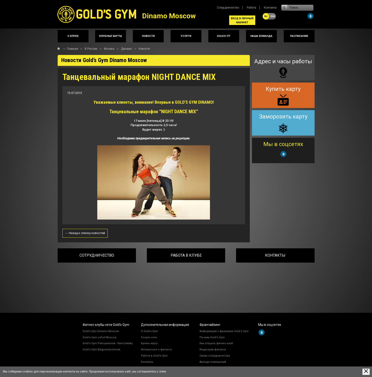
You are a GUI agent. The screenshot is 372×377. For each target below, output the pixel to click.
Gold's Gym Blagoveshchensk (101, 349)
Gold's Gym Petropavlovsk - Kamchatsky (108, 343)
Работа (251, 7)
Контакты (270, 7)
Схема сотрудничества (215, 355)
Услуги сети (149, 337)
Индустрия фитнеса (213, 349)
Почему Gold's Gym (212, 337)
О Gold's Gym (149, 331)
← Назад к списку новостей (85, 233)
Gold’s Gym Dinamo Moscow (101, 331)
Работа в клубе (186, 255)
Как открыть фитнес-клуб (216, 343)
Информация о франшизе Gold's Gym (224, 331)
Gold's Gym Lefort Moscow (99, 337)
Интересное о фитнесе (156, 349)
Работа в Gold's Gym (154, 355)
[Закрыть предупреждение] (366, 371)
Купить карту (149, 343)
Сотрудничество (228, 7)
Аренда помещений (213, 361)
